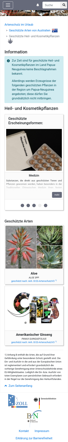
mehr (56, 195)
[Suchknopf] (63, 5)
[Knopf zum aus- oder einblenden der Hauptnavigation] (8, 5)
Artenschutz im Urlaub (19, 24)
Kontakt (24, 431)
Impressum (42, 431)
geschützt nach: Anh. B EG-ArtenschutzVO (34, 281)
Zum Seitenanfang (18, 386)
